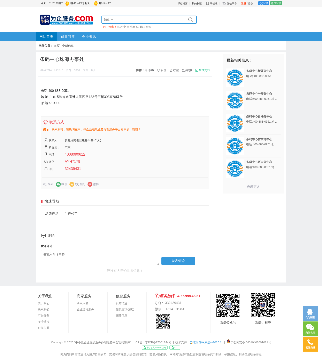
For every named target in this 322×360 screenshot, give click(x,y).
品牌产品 (51, 213)
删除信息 (121, 315)
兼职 (142, 26)
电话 (120, 26)
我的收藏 (197, 3)
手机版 (211, 3)
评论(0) (149, 70)
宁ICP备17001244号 (158, 342)
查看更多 (253, 187)
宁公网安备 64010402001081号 (251, 342)
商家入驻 (82, 303)
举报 (189, 70)
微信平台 (232, 3)
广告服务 (43, 315)
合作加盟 (43, 327)
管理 (163, 70)
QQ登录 (263, 3)
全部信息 (68, 45)
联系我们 (43, 309)
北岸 (126, 26)
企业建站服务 (85, 309)
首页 (57, 45)
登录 (250, 3)
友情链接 (43, 321)
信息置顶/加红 (125, 309)
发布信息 (121, 303)
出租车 (134, 26)
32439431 (73, 169)
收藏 (176, 70)
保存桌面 (182, 3)
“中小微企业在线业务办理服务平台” (96, 342)
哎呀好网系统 (206, 342)
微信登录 (276, 3)
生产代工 (71, 213)
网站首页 (46, 36)
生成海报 (204, 70)
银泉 (149, 26)
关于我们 (43, 303)
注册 (243, 3)
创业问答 (68, 36)
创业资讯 (89, 36)
